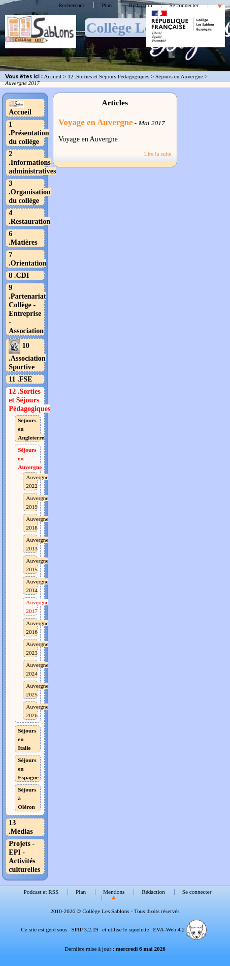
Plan (107, 5)
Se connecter (184, 5)
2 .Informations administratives (32, 162)
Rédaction (140, 5)
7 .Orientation (27, 258)
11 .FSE (20, 379)
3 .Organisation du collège (30, 191)
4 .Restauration (29, 217)
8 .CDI (19, 275)
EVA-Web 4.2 (179, 929)
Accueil (52, 76)
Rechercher (71, 5)
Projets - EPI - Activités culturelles (24, 856)
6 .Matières (23, 237)
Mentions (114, 892)
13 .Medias (20, 826)
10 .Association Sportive (27, 356)
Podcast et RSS (41, 892)
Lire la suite (158, 154)
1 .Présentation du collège (29, 132)
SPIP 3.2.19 (84, 929)
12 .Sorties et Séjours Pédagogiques (108, 76)
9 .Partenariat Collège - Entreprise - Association (27, 309)
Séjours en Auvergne (179, 76)
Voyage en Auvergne (95, 122)
